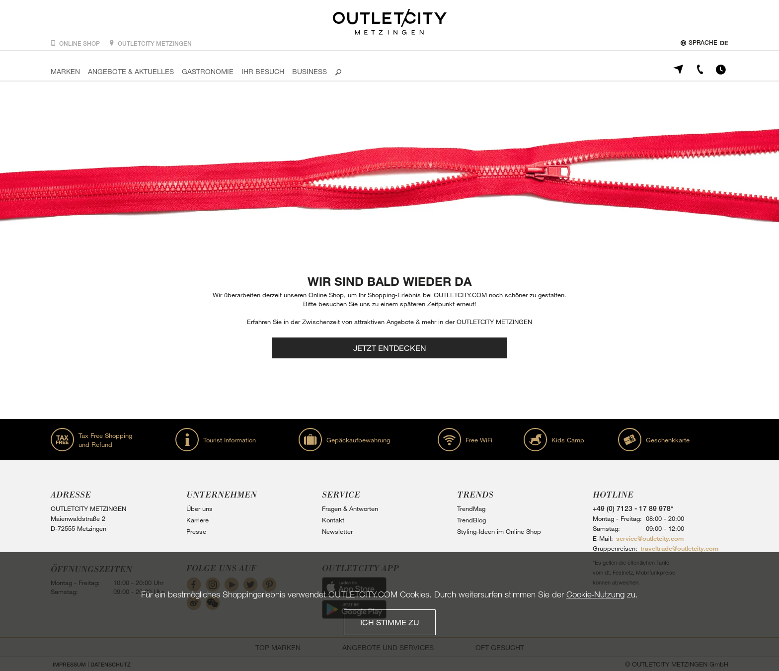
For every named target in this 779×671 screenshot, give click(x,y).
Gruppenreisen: (615, 548)
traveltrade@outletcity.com (679, 548)
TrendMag (471, 508)
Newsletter (337, 531)
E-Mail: (603, 538)
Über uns (199, 508)
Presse (196, 531)
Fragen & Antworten (350, 508)
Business (309, 71)
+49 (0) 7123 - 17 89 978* (633, 508)
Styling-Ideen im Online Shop (499, 531)
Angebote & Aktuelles (131, 71)
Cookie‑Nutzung (595, 594)
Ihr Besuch (262, 71)
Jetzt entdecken (389, 347)
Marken (65, 71)
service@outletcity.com (650, 538)
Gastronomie (208, 71)
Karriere (197, 520)
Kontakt (333, 520)
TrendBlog (471, 520)
